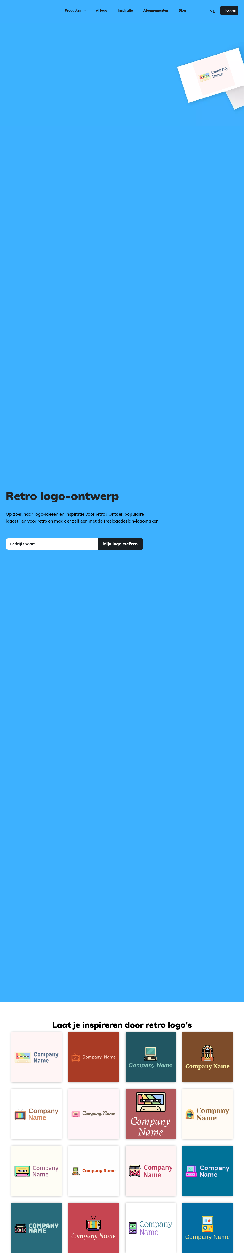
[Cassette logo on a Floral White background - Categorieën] (36, 1171)
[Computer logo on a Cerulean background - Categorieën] (207, 1171)
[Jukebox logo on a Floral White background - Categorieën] (207, 1114)
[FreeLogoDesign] (29, 10)
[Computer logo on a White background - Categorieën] (93, 1171)
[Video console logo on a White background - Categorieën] (151, 1228)
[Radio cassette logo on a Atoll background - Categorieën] (36, 1228)
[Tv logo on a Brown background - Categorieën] (93, 1057)
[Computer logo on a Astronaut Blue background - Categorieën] (151, 1057)
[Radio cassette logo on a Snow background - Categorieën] (36, 1057)
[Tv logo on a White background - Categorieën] (36, 1114)
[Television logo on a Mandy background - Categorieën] (93, 1228)
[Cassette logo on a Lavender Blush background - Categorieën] (93, 1114)
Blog (182, 10)
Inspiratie (125, 10)
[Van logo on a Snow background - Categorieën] (151, 1171)
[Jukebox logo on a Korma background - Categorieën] (207, 1057)
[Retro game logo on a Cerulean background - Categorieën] (207, 1228)
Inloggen (229, 10)
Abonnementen (155, 10)
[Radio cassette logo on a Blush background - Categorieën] (151, 1114)
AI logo (101, 10)
